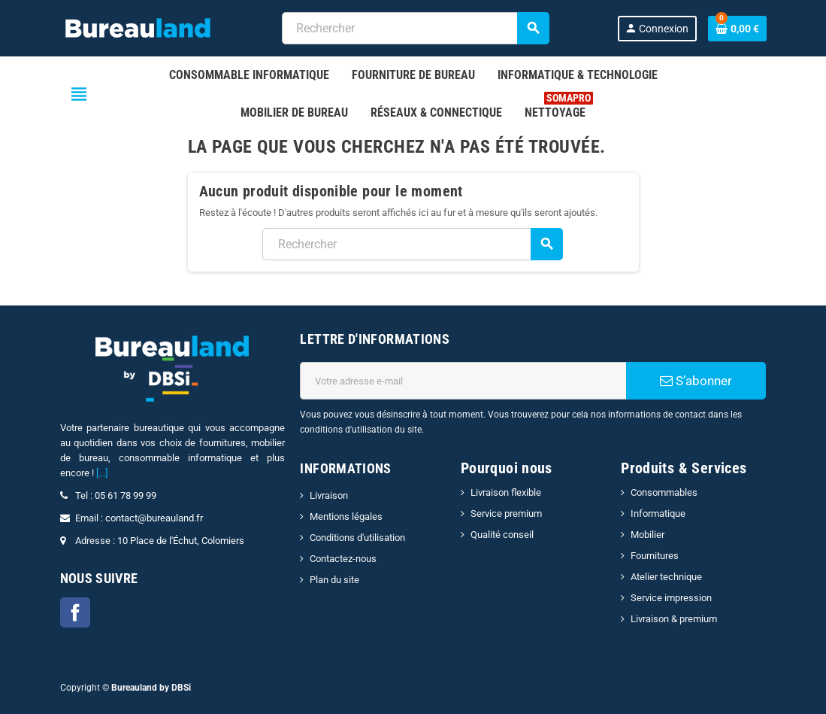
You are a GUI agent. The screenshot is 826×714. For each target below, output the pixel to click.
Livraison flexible (505, 492)
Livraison (329, 495)
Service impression (671, 597)
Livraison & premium (674, 618)
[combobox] (415, 28)
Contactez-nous (343, 558)
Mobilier (647, 534)
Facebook (75, 612)
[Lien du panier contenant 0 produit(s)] (737, 28)
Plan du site (334, 579)
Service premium (506, 513)
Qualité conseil (502, 534)
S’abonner (696, 380)
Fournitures (655, 555)
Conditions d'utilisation (357, 537)
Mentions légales (346, 516)
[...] (101, 473)
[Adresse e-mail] (463, 381)
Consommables (664, 492)
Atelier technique (666, 576)
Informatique (658, 513)
